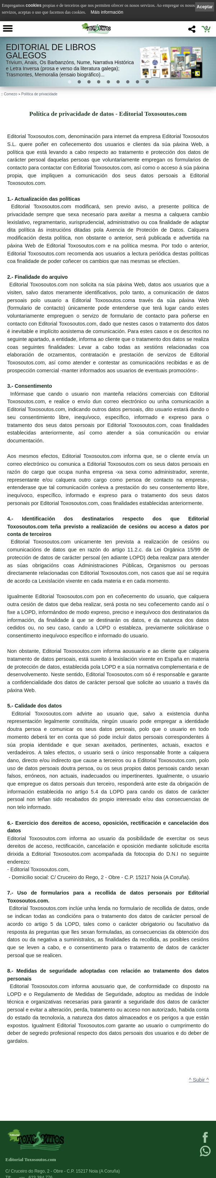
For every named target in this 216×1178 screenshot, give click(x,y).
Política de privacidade (39, 94)
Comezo (10, 94)
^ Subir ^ (199, 1080)
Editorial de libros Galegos (51, 51)
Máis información (107, 12)
